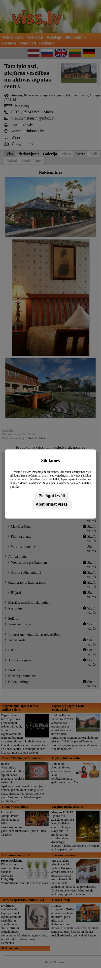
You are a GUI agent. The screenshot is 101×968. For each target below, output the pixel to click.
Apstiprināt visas (52, 504)
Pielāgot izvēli (52, 496)
